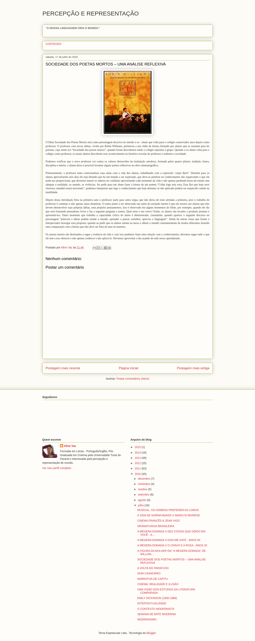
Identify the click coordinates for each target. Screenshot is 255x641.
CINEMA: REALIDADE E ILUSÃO (157, 584)
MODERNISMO (146, 619)
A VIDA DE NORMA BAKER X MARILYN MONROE (168, 515)
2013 (138, 457)
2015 (138, 447)
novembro (144, 484)
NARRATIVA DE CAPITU (152, 578)
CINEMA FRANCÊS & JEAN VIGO (158, 520)
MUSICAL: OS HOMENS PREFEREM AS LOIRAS (168, 510)
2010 (138, 474)
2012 (138, 463)
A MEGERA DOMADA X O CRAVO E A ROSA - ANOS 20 (172, 545)
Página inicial (128, 368)
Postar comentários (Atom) (132, 378)
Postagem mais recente (63, 368)
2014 (138, 452)
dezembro (144, 478)
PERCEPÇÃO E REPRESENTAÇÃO (91, 13)
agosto (142, 500)
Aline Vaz (70, 445)
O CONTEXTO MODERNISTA (155, 608)
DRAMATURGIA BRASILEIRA (155, 526)
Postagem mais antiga (193, 368)
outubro (143, 489)
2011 (138, 468)
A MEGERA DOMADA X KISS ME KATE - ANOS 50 (168, 540)
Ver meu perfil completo (56, 468)
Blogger (151, 633)
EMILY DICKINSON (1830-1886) (157, 598)
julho (141, 505)
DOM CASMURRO (148, 573)
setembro (144, 494)
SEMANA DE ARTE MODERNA (156, 614)
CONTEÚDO (53, 43)
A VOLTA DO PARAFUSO (153, 568)
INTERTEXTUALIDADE (151, 603)
